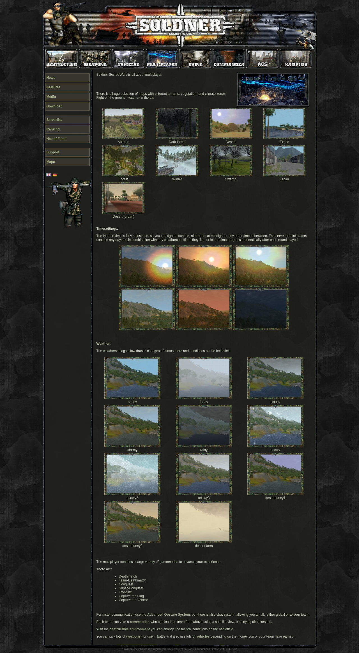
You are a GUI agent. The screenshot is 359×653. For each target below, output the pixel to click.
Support (53, 152)
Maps (51, 162)
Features (54, 87)
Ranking (53, 129)
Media (51, 97)
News (51, 78)
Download (55, 106)
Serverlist (54, 120)
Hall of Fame (56, 139)
